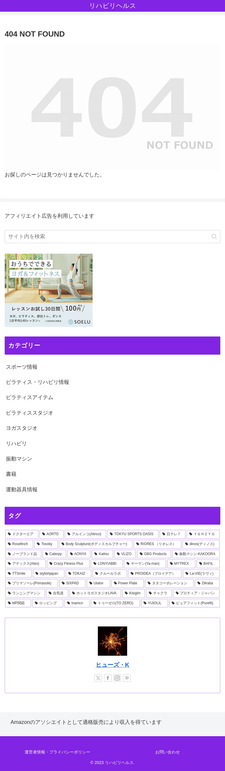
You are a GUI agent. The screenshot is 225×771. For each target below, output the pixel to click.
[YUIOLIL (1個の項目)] (154, 603)
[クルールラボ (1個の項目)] (110, 573)
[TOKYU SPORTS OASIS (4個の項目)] (132, 534)
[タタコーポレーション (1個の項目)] (169, 583)
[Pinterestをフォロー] (127, 678)
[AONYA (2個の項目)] (79, 554)
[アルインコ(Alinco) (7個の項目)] (85, 534)
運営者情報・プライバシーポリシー (57, 752)
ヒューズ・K (112, 665)
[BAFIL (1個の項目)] (208, 563)
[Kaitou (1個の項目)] (102, 554)
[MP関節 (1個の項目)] (18, 603)
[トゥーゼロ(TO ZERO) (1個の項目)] (115, 603)
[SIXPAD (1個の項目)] (72, 583)
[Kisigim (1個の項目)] (133, 593)
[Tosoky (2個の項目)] (45, 544)
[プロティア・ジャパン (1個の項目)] (196, 593)
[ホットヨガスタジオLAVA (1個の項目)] (95, 593)
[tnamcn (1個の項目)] (77, 603)
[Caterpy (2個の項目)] (54, 554)
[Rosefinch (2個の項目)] (19, 544)
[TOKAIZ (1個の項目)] (78, 573)
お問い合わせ (167, 752)
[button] (214, 236)
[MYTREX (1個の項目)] (181, 563)
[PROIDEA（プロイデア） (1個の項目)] (155, 573)
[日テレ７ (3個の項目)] (173, 534)
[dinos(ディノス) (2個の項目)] (201, 544)
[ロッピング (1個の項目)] (47, 603)
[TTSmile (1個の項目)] (18, 573)
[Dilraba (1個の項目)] (207, 583)
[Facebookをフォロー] (108, 678)
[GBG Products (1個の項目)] (154, 554)
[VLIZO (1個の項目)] (125, 554)
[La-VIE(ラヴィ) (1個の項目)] (201, 573)
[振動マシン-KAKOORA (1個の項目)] (196, 554)
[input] (112, 236)
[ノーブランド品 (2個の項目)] (23, 554)
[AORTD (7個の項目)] (52, 534)
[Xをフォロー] (98, 678)
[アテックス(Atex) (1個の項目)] (25, 563)
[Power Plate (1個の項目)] (127, 583)
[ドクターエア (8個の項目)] (21, 534)
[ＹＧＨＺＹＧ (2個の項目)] (203, 534)
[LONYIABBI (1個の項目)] (107, 563)
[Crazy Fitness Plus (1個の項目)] (68, 563)
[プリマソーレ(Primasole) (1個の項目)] (31, 583)
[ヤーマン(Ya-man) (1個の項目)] (145, 563)
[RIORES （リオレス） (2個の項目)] (157, 544)
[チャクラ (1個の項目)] (159, 593)
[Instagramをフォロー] (117, 678)
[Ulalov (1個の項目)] (98, 583)
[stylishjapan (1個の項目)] (48, 573)
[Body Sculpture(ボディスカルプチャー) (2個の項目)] (95, 544)
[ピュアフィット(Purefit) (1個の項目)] (194, 603)
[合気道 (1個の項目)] (57, 593)
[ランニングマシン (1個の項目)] (25, 593)
